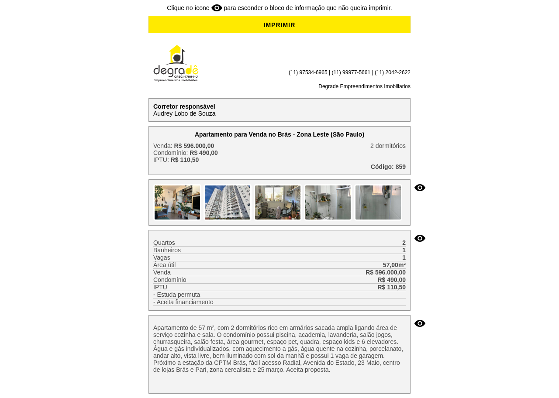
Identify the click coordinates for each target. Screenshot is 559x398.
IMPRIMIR (280, 24)
